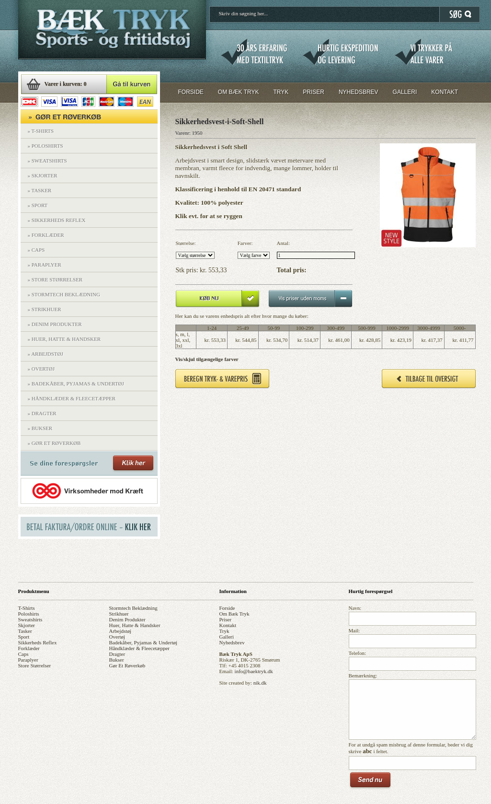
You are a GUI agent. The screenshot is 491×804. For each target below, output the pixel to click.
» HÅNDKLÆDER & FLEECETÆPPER (72, 398)
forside (227, 608)
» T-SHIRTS (41, 131)
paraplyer (28, 660)
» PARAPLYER (44, 265)
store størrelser (34, 665)
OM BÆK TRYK (238, 92)
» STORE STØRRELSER (55, 279)
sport (24, 637)
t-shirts (26, 608)
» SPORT (38, 205)
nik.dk (260, 683)
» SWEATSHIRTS (47, 160)
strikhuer (119, 614)
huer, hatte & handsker (134, 625)
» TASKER (40, 190)
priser (225, 619)
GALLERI (405, 92)
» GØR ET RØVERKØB (54, 443)
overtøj (117, 637)
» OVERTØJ (41, 369)
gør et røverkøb (127, 665)
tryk (224, 631)
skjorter (26, 625)
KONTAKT (444, 92)
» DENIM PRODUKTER (55, 324)
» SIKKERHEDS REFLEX (57, 220)
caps (23, 654)
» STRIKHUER (44, 309)
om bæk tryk (234, 614)
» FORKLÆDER (46, 235)
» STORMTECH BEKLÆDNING (64, 294)
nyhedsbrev (232, 642)
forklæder (29, 648)
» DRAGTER (42, 413)
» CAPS (36, 250)
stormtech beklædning (133, 608)
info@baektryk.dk (254, 671)
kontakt (227, 625)
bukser (116, 660)
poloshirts (28, 614)
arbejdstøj (120, 631)
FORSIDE (191, 92)
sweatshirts (30, 619)
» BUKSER (40, 428)
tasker (25, 631)
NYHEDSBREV (358, 92)
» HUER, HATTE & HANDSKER (64, 339)
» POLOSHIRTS (45, 146)
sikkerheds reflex (37, 642)
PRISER (313, 92)
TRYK (280, 92)
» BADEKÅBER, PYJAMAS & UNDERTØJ (76, 383)
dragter (117, 654)
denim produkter (127, 619)
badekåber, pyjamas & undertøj (143, 642)
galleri (226, 637)
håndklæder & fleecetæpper (139, 648)
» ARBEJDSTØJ (45, 354)
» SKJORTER (42, 175)
